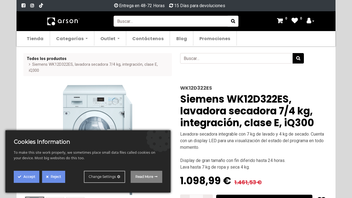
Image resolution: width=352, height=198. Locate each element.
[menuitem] (35, 38)
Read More (144, 177)
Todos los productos (47, 58)
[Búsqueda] (233, 21)
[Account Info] (310, 21)
